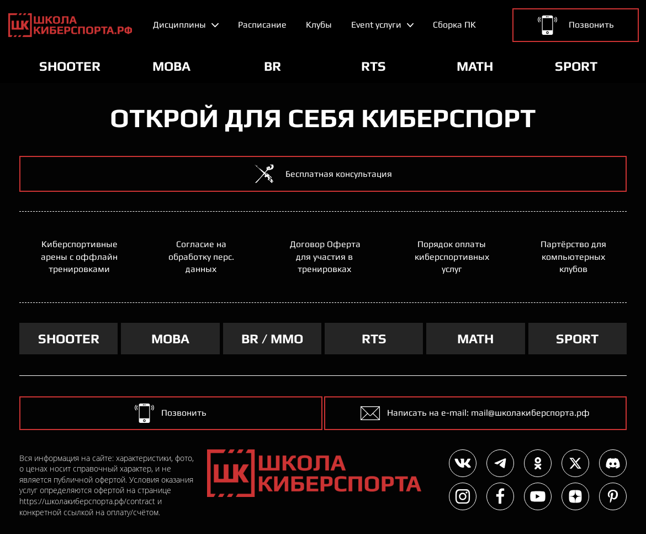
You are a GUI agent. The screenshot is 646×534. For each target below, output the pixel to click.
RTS (374, 338)
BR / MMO (272, 338)
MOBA (170, 338)
